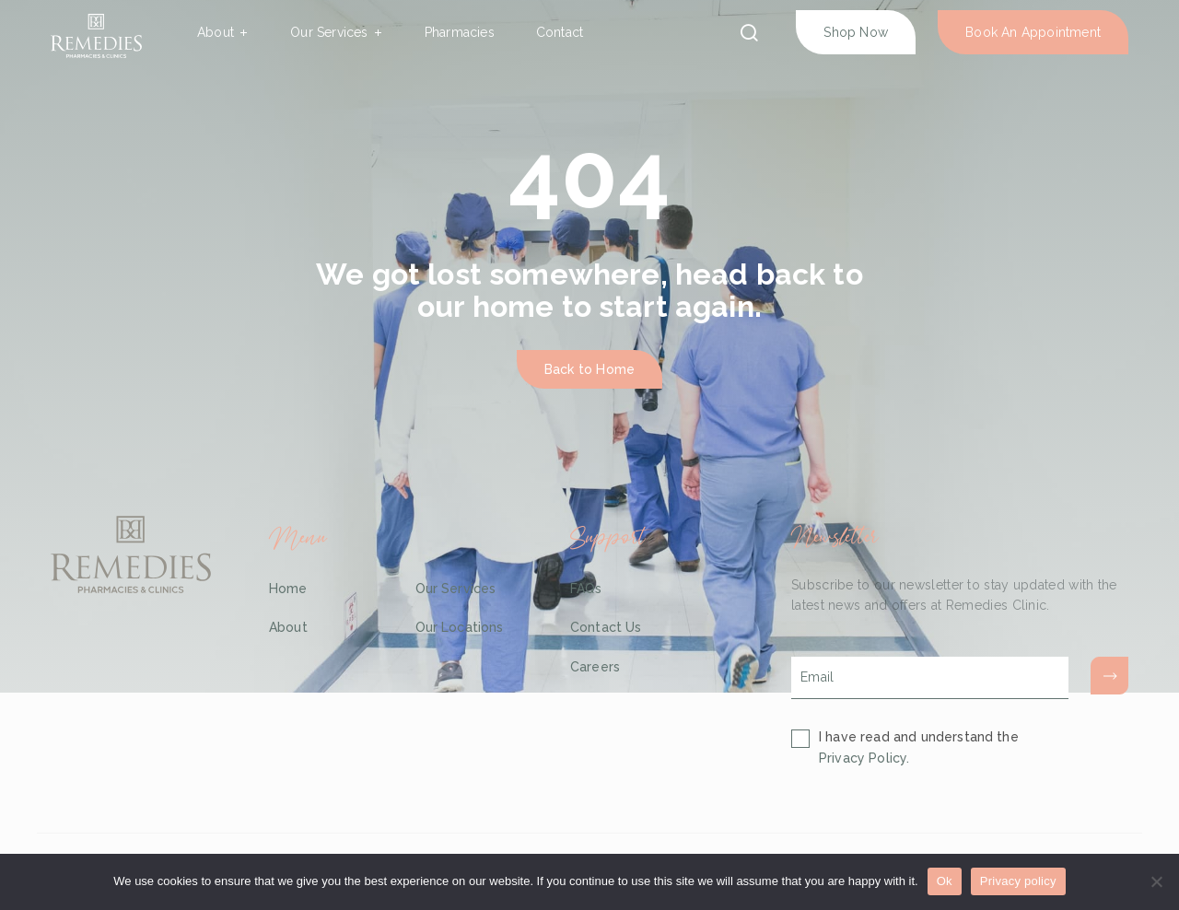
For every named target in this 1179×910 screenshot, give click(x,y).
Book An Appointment (1033, 32)
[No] (1156, 881)
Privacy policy (1018, 881)
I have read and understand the (919, 747)
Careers (595, 666)
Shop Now (855, 32)
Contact (559, 32)
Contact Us (606, 627)
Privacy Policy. (864, 758)
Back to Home (589, 369)
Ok (944, 881)
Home (288, 588)
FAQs (586, 588)
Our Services (329, 32)
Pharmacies (460, 32)
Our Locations (459, 627)
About (215, 32)
